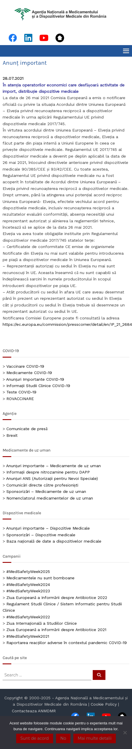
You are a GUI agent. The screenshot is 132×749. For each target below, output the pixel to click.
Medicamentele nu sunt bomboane (40, 578)
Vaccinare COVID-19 (25, 366)
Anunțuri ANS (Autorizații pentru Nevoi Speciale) (52, 478)
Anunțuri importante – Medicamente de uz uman (53, 465)
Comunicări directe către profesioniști (42, 485)
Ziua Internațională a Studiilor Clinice (41, 623)
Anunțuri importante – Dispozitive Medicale (48, 528)
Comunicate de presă (26, 428)
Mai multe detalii (94, 738)
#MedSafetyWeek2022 (28, 617)
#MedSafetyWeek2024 (28, 584)
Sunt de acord (35, 738)
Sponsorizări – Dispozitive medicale (40, 534)
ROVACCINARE (20, 398)
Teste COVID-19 (21, 392)
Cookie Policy (104, 704)
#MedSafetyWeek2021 (27, 636)
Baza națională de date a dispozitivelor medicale (53, 541)
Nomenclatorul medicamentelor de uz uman (49, 498)
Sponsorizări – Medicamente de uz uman (46, 491)
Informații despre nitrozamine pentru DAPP (48, 472)
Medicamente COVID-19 (29, 372)
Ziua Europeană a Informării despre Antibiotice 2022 (56, 597)
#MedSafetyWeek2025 (28, 571)
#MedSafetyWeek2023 (28, 591)
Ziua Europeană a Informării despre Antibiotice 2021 (56, 629)
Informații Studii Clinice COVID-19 (38, 385)
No (63, 738)
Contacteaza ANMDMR (34, 711)
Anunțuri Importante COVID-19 (35, 379)
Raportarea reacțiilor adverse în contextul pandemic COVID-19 (66, 642)
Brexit (12, 435)
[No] (125, 732)
